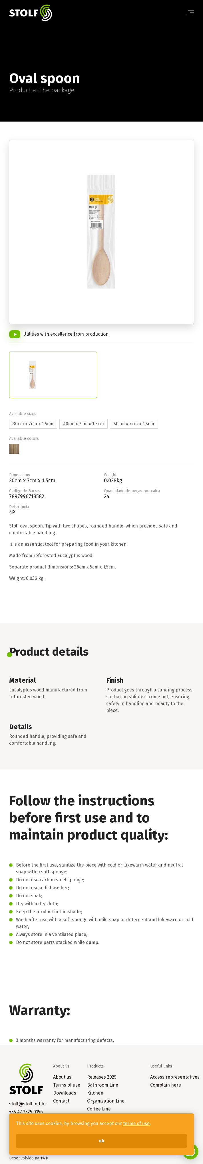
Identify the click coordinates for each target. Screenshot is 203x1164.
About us (62, 1077)
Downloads (64, 1093)
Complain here (165, 1085)
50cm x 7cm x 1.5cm (134, 423)
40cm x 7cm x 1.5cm (83, 423)
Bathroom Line (102, 1085)
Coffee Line (99, 1109)
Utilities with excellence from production (65, 334)
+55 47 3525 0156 (26, 1111)
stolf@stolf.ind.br (27, 1103)
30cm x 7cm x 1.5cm (33, 423)
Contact (61, 1101)
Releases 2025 (101, 1077)
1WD (44, 1158)
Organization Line (105, 1101)
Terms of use (66, 1085)
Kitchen (95, 1093)
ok (101, 1141)
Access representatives (175, 1077)
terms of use (136, 1123)
